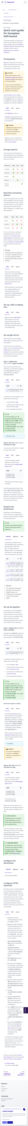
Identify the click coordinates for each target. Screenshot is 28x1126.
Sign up (6, 62)
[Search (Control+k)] (25, 2)
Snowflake (10, 743)
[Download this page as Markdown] (6, 23)
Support (3, 1100)
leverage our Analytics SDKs (16, 242)
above (14, 714)
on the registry (12, 142)
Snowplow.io (4, 1088)
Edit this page (9, 1063)
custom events (17, 348)
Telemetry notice (10, 436)
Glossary (3, 1090)
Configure (7, 117)
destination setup (9, 735)
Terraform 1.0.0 (11, 95)
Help (17, 402)
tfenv (20, 101)
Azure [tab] (17, 108)
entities (6, 350)
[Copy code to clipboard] (20, 386)
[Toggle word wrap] (18, 386)
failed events (8, 283)
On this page (6, 27)
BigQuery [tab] (15, 536)
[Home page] (3, 10)
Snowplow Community (7, 1098)
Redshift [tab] (8, 536)
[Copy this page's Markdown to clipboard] (14, 23)
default (17, 317)
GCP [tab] (12, 108)
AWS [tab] (7, 108)
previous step (15, 669)
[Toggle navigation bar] (2, 2)
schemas (6, 352)
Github (3, 1086)
